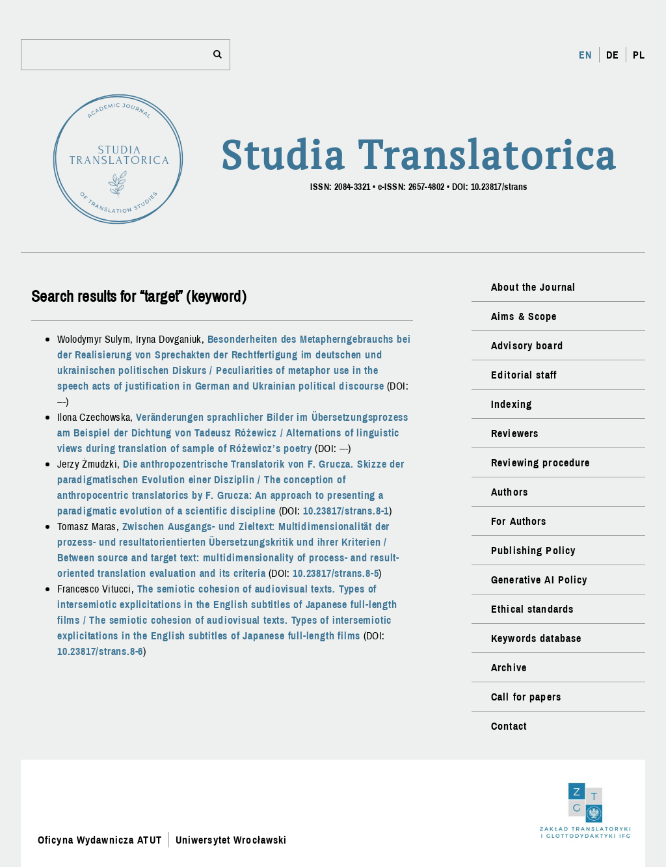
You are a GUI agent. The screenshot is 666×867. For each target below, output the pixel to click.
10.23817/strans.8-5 (336, 573)
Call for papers (526, 696)
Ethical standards (532, 609)
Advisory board (527, 345)
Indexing (511, 404)
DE (612, 54)
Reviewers (515, 433)
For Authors (518, 521)
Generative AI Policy (539, 579)
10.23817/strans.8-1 (346, 510)
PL (639, 54)
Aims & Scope (524, 316)
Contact (509, 726)
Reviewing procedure (540, 462)
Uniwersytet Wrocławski (231, 840)
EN (585, 54)
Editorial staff (524, 374)
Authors (509, 492)
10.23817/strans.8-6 (100, 651)
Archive (509, 667)
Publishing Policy (533, 550)
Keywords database (536, 638)
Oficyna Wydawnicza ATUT (100, 840)
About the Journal (533, 287)
